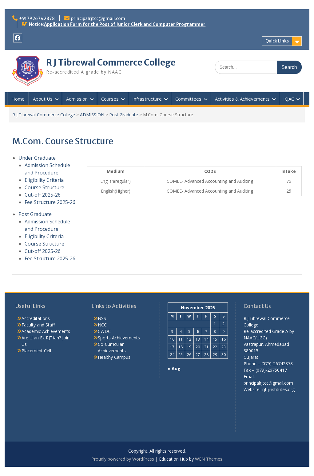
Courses (110, 99)
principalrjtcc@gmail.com (98, 18)
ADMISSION (92, 115)
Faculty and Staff (38, 325)
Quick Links (277, 41)
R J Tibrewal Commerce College (111, 62)
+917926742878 (37, 18)
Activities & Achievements (242, 99)
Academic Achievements (46, 331)
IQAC (288, 99)
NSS (102, 318)
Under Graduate (37, 157)
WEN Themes (208, 459)
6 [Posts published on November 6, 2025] (198, 331)
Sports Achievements (119, 338)
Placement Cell (36, 351)
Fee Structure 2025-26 (50, 202)
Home (18, 99)
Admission (77, 99)
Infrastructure (147, 99)
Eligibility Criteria (44, 180)
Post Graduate (123, 115)
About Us (43, 99)
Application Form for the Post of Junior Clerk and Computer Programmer (124, 24)
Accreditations (36, 318)
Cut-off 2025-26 (43, 194)
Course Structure (44, 187)
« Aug (174, 368)
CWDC (104, 331)
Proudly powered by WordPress (122, 459)
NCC (102, 325)
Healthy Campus (114, 357)
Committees (188, 99)
